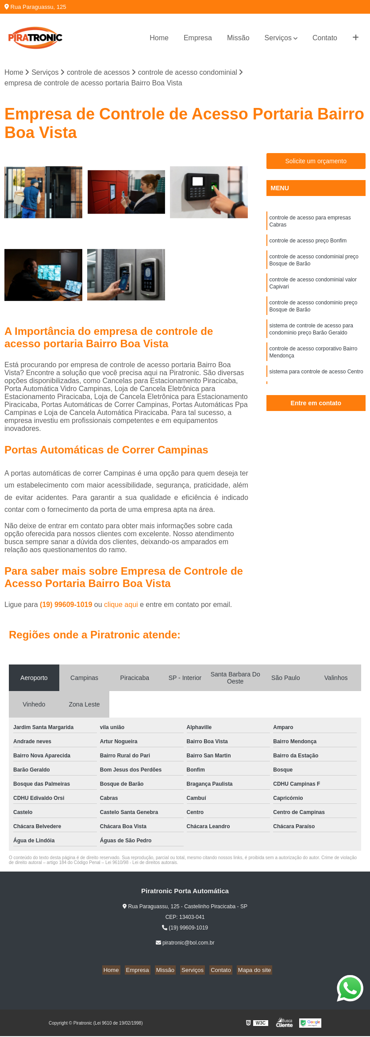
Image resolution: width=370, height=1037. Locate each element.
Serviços (278, 38)
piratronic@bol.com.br (185, 944)
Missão (238, 38)
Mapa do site (247, 971)
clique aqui (121, 605)
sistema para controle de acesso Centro (316, 384)
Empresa (198, 38)
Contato (324, 38)
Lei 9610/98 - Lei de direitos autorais (141, 863)
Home (159, 38)
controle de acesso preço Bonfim (308, 244)
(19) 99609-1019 (67, 605)
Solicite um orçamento (316, 161)
